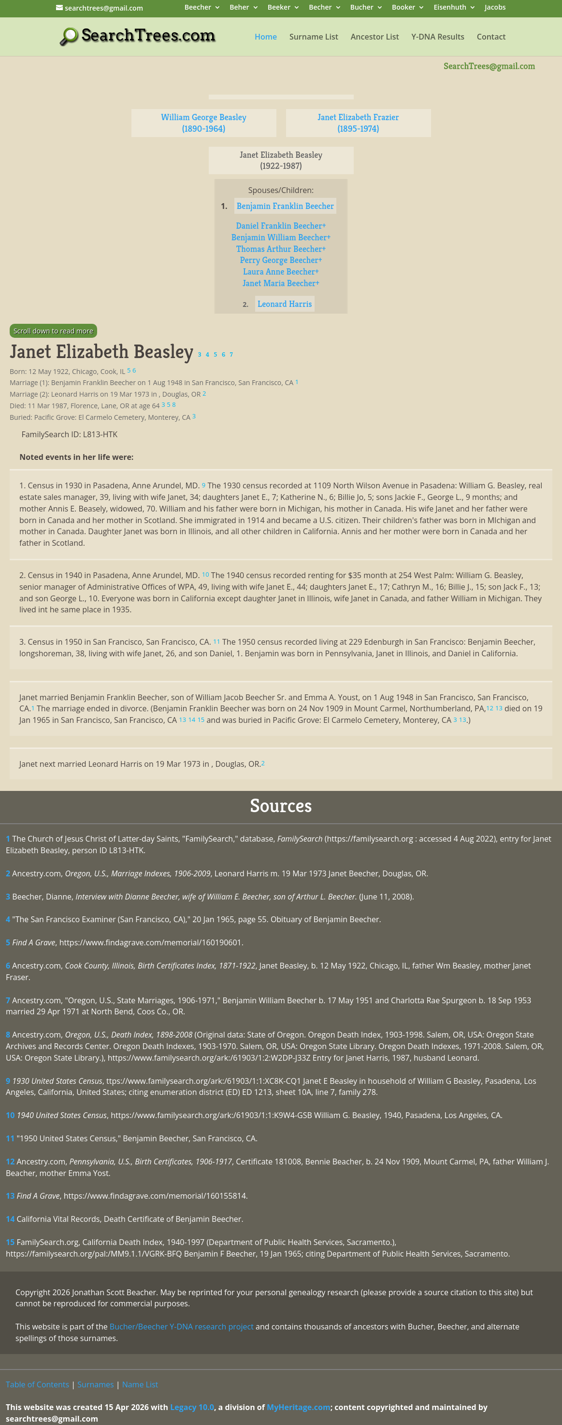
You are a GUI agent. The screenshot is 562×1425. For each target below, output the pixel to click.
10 (10, 1115)
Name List (140, 1384)
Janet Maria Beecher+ (281, 283)
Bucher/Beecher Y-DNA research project (182, 1326)
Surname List (313, 37)
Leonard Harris (285, 303)
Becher (320, 8)
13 (10, 1195)
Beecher (198, 8)
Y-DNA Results (438, 37)
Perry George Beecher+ (281, 259)
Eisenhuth (449, 8)
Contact (491, 37)
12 (10, 1161)
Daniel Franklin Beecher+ (281, 225)
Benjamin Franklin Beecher (285, 205)
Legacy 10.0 (192, 1407)
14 (10, 1219)
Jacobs (495, 8)
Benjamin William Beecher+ (281, 237)
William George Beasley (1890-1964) (203, 122)
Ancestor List (375, 37)
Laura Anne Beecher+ (281, 271)
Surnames (95, 1384)
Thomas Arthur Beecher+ (281, 248)
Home (266, 37)
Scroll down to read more (53, 330)
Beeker (279, 8)
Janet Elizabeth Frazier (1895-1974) (358, 122)
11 (10, 1138)
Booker (403, 8)
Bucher (362, 8)
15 (10, 1242)
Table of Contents (37, 1384)
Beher (239, 8)
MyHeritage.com (299, 1407)
